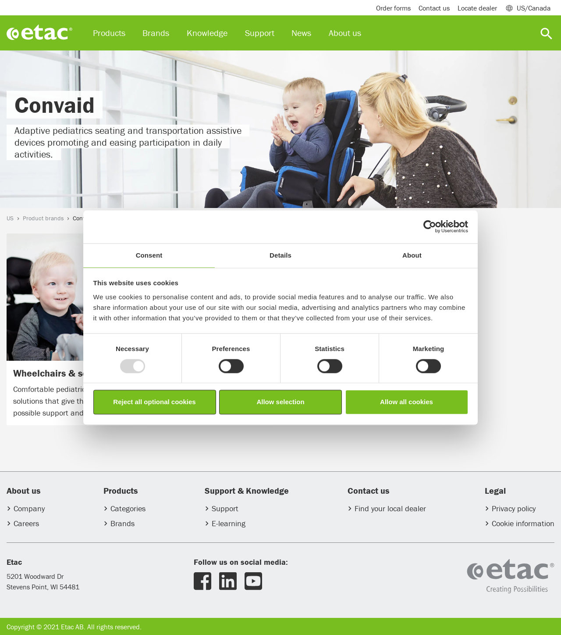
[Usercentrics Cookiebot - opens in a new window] (429, 226)
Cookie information (523, 523)
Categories (128, 508)
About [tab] (412, 255)
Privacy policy (514, 508)
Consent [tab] (149, 255)
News (301, 32)
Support (225, 508)
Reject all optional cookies (154, 402)
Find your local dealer (390, 508)
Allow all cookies (406, 402)
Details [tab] (280, 255)
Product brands (43, 218)
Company (29, 508)
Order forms (393, 8)
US (10, 218)
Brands (122, 523)
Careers (26, 523)
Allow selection (280, 402)
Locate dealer (477, 8)
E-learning (228, 523)
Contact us (434, 8)
